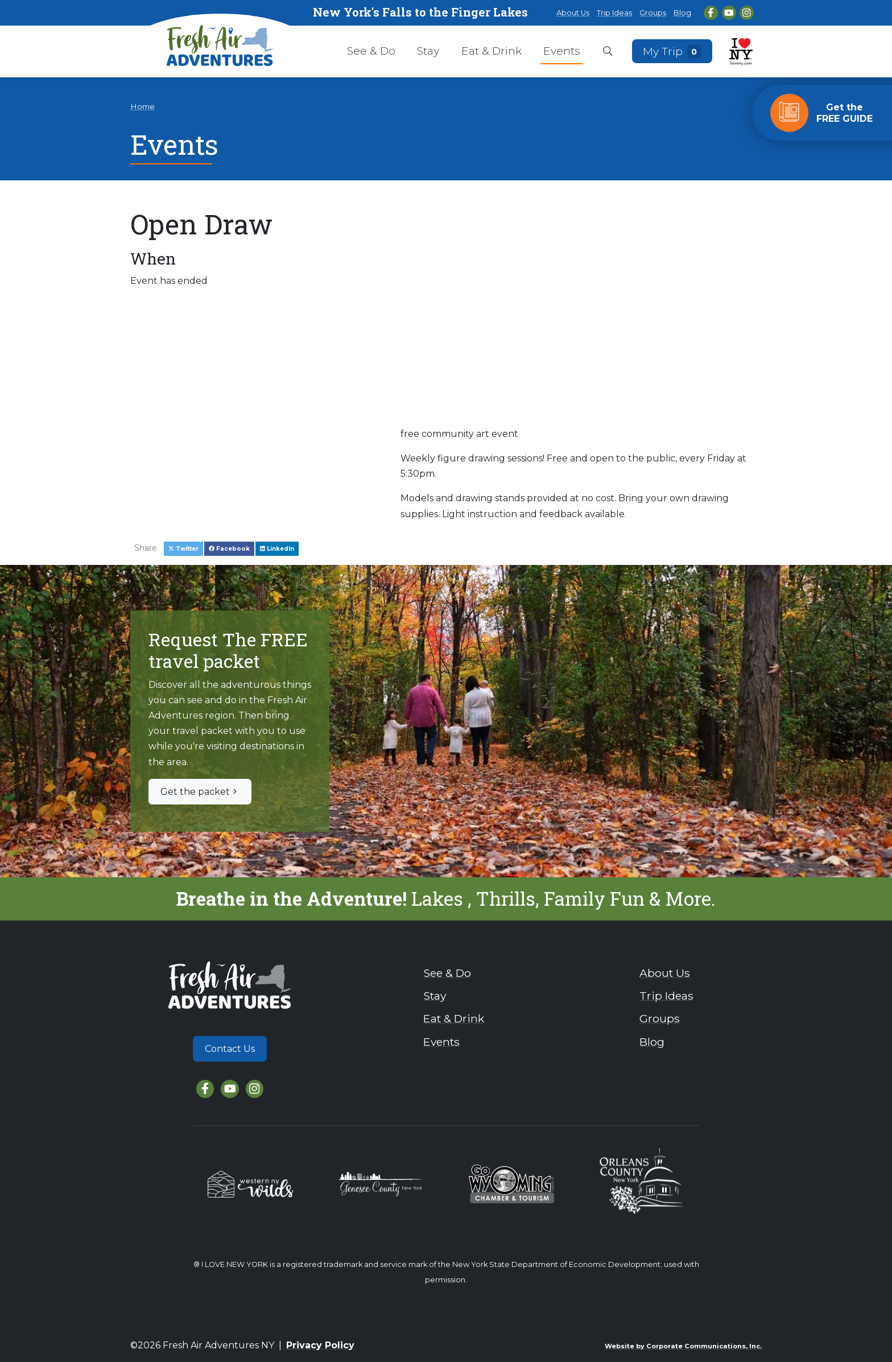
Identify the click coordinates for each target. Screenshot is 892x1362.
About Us (572, 13)
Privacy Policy (320, 1345)
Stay (428, 50)
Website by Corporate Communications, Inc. (683, 1346)
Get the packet (199, 791)
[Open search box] (608, 51)
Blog (682, 13)
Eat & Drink (491, 50)
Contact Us (230, 1048)
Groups (652, 13)
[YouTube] (729, 13)
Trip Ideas (614, 13)
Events (561, 50)
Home (142, 106)
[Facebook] (711, 13)
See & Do (371, 50)
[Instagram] (747, 13)
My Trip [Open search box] (672, 51)
